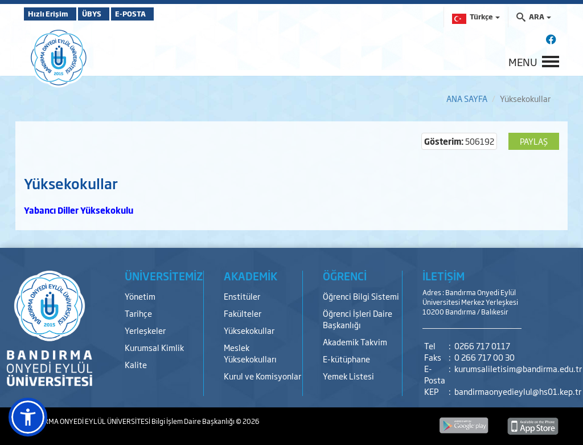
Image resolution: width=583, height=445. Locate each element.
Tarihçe (138, 313)
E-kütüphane (346, 359)
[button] (27, 417)
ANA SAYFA (466, 98)
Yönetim (140, 296)
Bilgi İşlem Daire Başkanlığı (193, 421)
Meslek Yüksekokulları (250, 353)
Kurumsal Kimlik (154, 347)
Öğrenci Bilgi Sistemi (361, 296)
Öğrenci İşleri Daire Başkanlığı (357, 318)
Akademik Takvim (355, 342)
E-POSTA (160, 14)
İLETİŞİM (443, 275)
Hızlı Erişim (52, 14)
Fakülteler (242, 313)
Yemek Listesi (348, 376)
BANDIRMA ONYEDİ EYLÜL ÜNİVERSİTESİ (87, 421)
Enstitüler (242, 296)
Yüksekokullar (249, 330)
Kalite (136, 364)
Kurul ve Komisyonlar (262, 376)
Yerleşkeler (145, 330)
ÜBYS (107, 14)
